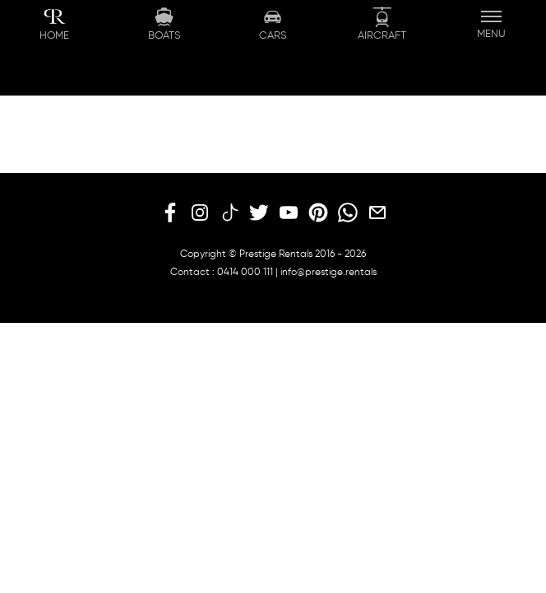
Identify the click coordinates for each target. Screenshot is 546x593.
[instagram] (200, 213)
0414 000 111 (245, 273)
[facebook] (170, 213)
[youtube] (288, 213)
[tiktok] (229, 213)
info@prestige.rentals (328, 273)
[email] (377, 213)
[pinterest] (318, 213)
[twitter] (259, 213)
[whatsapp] (348, 213)
